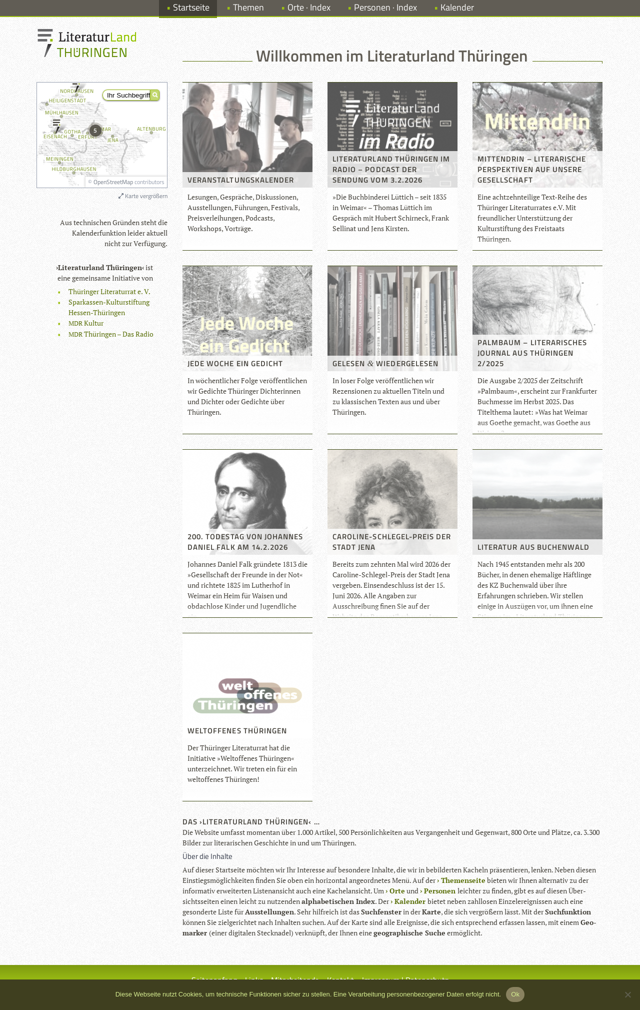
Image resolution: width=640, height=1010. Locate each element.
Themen (248, 7)
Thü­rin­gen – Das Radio (111, 334)
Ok (515, 994)
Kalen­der (410, 901)
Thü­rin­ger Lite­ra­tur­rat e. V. (109, 291)
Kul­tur (86, 323)
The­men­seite (463, 880)
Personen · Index (385, 7)
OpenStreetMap (113, 182)
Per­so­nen (440, 890)
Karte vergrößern (143, 196)
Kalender (457, 7)
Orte (397, 890)
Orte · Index (309, 7)
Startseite (191, 7)
